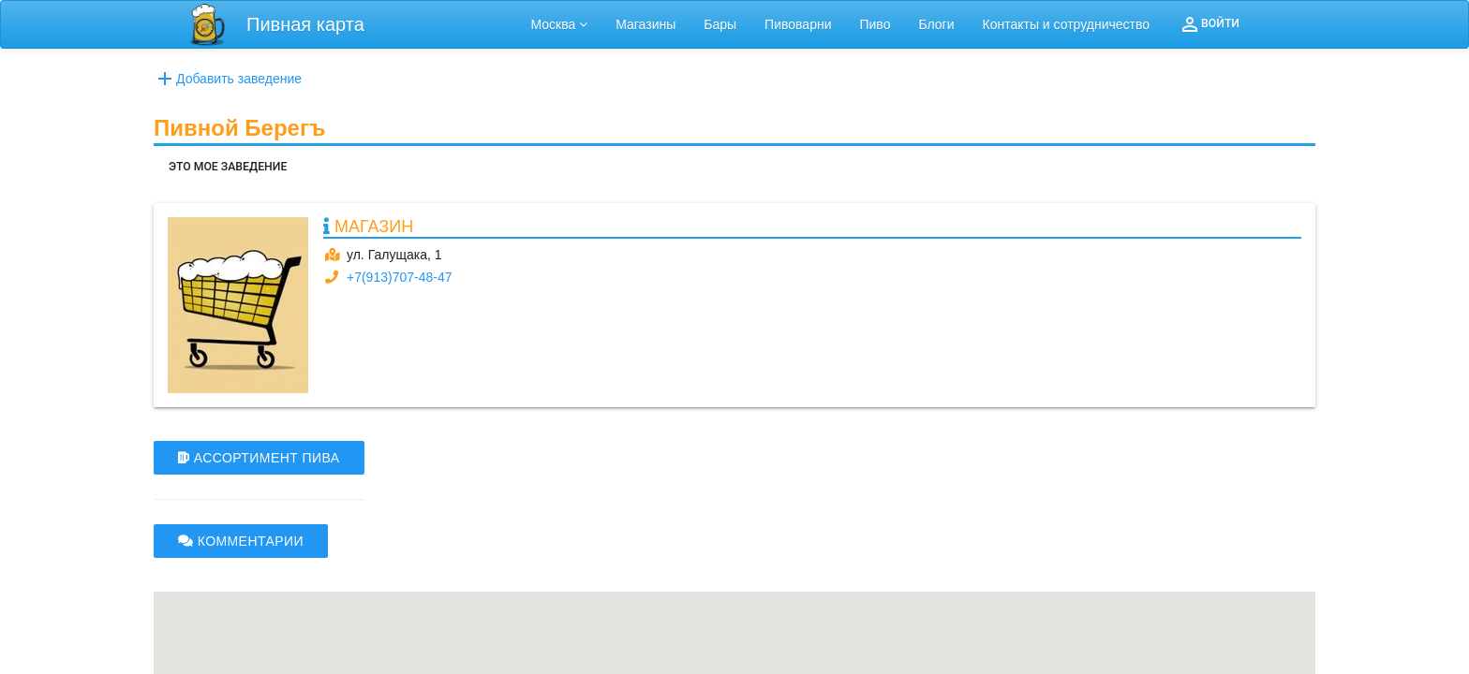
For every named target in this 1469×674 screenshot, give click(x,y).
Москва (559, 24)
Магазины (645, 24)
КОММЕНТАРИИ (241, 541)
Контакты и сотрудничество (1066, 24)
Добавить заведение (228, 78)
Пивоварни (797, 24)
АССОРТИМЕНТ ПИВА (259, 457)
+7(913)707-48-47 (399, 277)
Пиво (874, 24)
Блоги (936, 24)
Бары (720, 24)
